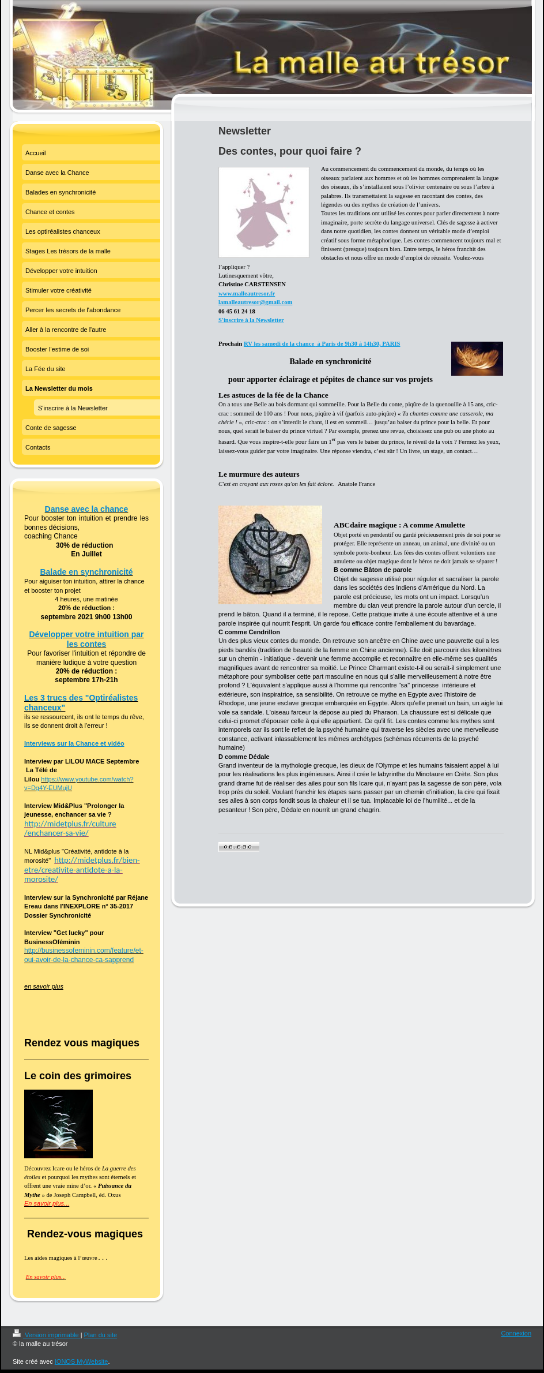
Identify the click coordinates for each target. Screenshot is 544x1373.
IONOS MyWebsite (81, 1361)
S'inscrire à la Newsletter (251, 320)
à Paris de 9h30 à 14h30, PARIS (358, 344)
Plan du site (100, 1334)
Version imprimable (47, 1334)
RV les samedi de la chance (280, 344)
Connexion (516, 1333)
